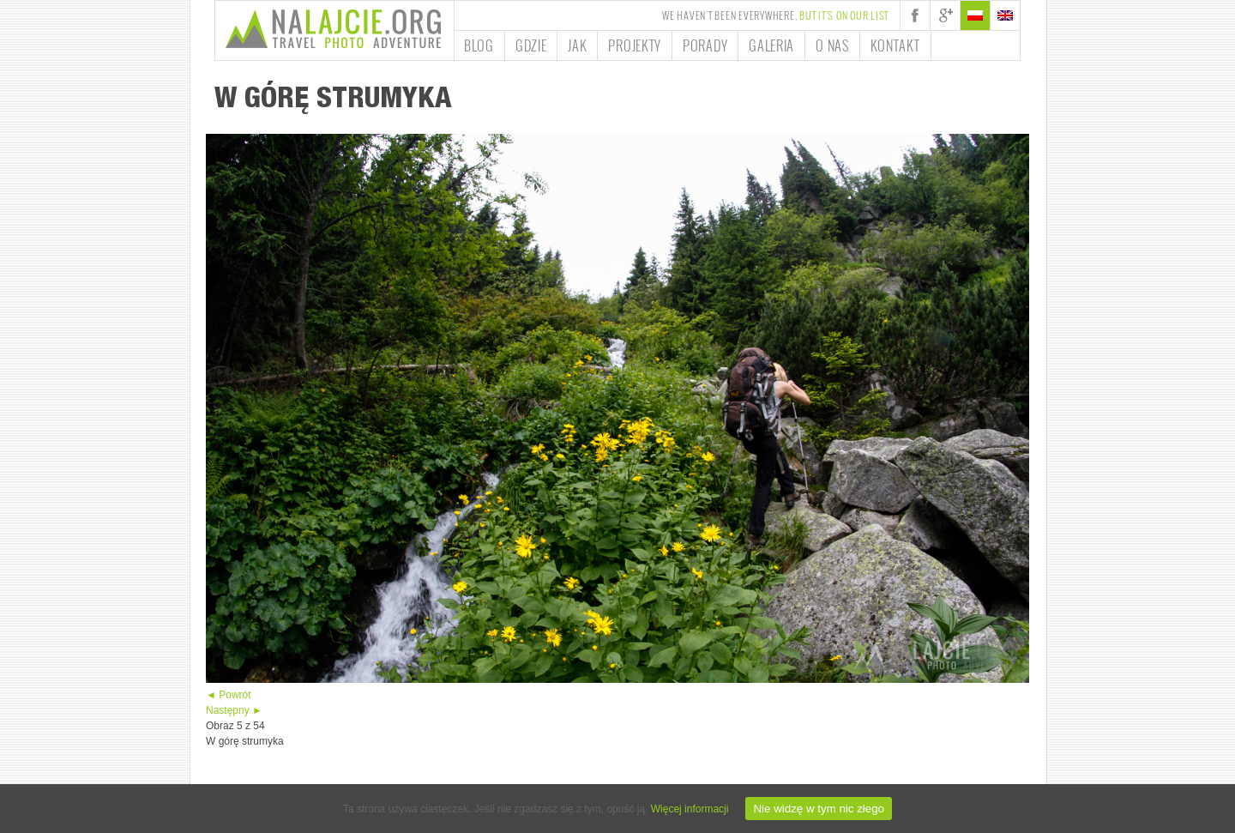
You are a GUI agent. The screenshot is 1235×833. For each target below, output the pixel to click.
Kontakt (895, 45)
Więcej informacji (690, 809)
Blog (479, 45)
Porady (705, 45)
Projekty (634, 45)
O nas (832, 45)
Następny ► (234, 710)
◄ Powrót (228, 695)
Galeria (771, 45)
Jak (577, 45)
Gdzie (531, 45)
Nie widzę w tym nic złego (818, 808)
